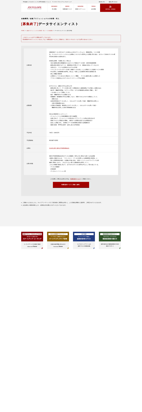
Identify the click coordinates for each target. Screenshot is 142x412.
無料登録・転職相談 (110, 9)
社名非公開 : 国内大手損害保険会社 (59, 148)
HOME (22, 30)
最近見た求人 (102, 1)
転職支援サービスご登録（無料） (71, 184)
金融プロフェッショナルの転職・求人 (36, 30)
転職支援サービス (75, 179)
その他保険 (50, 30)
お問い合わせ (114, 1)
